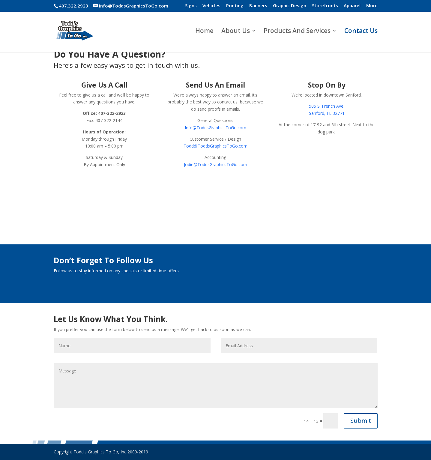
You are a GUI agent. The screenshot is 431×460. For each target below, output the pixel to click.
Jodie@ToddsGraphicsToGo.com (215, 164)
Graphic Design (289, 5)
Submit (360, 421)
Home (204, 31)
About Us (235, 31)
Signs (191, 5)
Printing (235, 5)
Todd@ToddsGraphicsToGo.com (215, 146)
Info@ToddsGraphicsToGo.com (215, 127)
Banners (258, 5)
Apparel (352, 5)
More (372, 5)
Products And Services (297, 31)
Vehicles (211, 5)
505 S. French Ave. (326, 106)
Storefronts (325, 5)
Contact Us (361, 31)
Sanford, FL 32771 (327, 113)
